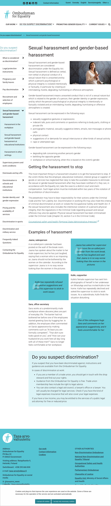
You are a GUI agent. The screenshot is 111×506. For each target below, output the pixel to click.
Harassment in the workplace (12, 126)
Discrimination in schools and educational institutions (10, 185)
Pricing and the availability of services (9, 211)
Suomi (68, 3)
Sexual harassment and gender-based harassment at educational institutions (14, 140)
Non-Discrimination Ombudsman (89, 452)
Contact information (51, 3)
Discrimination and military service (11, 230)
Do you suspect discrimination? (11, 35)
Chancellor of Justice (84, 474)
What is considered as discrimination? (11, 59)
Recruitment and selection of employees (10, 100)
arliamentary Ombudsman (87, 470)
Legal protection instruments (10, 70)
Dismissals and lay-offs (12, 173)
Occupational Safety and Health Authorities (88, 464)
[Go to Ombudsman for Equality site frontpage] (21, 15)
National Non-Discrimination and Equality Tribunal (89, 457)
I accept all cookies (43, 501)
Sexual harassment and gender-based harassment (11, 113)
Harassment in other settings (13, 153)
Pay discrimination (10, 89)
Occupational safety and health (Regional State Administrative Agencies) (64, 221)
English (83, 3)
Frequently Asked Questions (10, 241)
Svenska (75, 3)
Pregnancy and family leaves (9, 80)
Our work (42, 449)
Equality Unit (80, 478)
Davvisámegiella (94, 3)
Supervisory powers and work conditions (13, 164)
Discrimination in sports (13, 221)
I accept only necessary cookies (63, 501)
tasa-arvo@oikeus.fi (18, 471)
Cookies (42, 455)
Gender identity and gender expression (11, 199)
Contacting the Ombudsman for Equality (13, 251)
